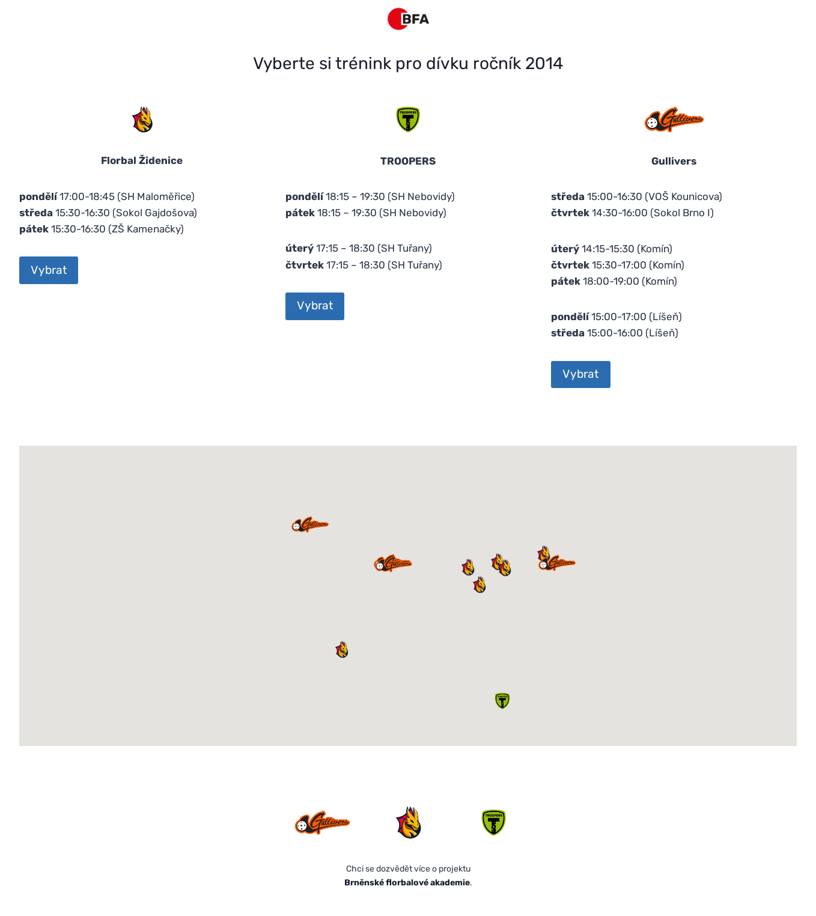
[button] (504, 568)
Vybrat (49, 270)
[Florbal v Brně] (408, 19)
